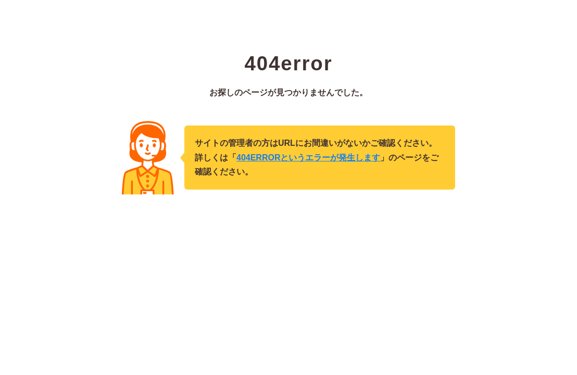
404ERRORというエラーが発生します (308, 157)
